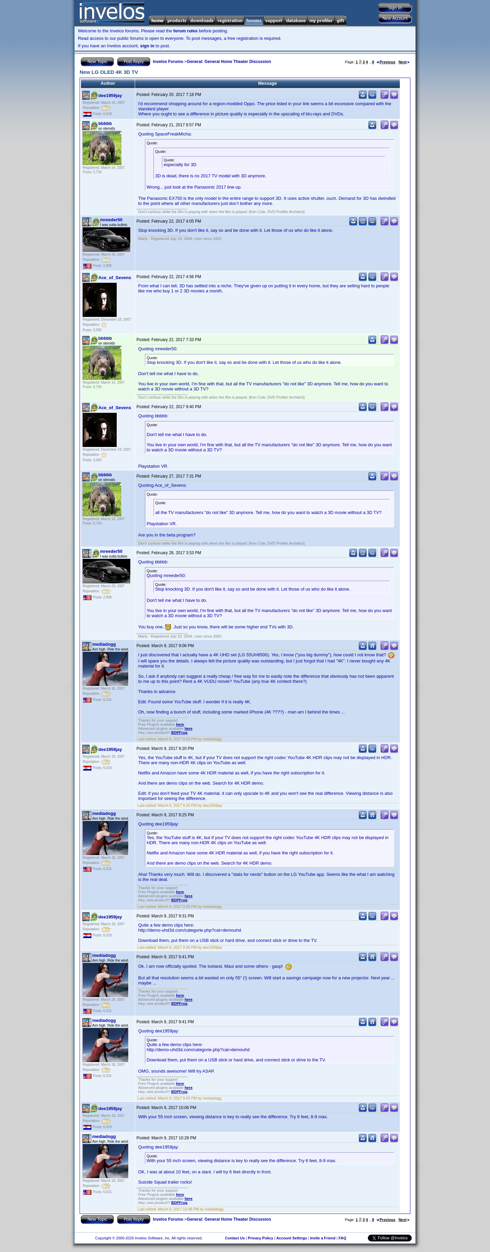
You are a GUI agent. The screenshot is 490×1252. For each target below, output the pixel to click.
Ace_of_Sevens (114, 277)
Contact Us (235, 1238)
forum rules (185, 30)
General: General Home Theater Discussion (229, 61)
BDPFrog (179, 733)
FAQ (342, 1238)
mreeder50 (111, 219)
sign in (147, 45)
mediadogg (104, 644)
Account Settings (291, 1238)
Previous (385, 62)
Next (404, 62)
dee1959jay (110, 95)
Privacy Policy (260, 1238)
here (180, 724)
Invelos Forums (168, 61)
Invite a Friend (323, 1238)
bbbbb (105, 123)
